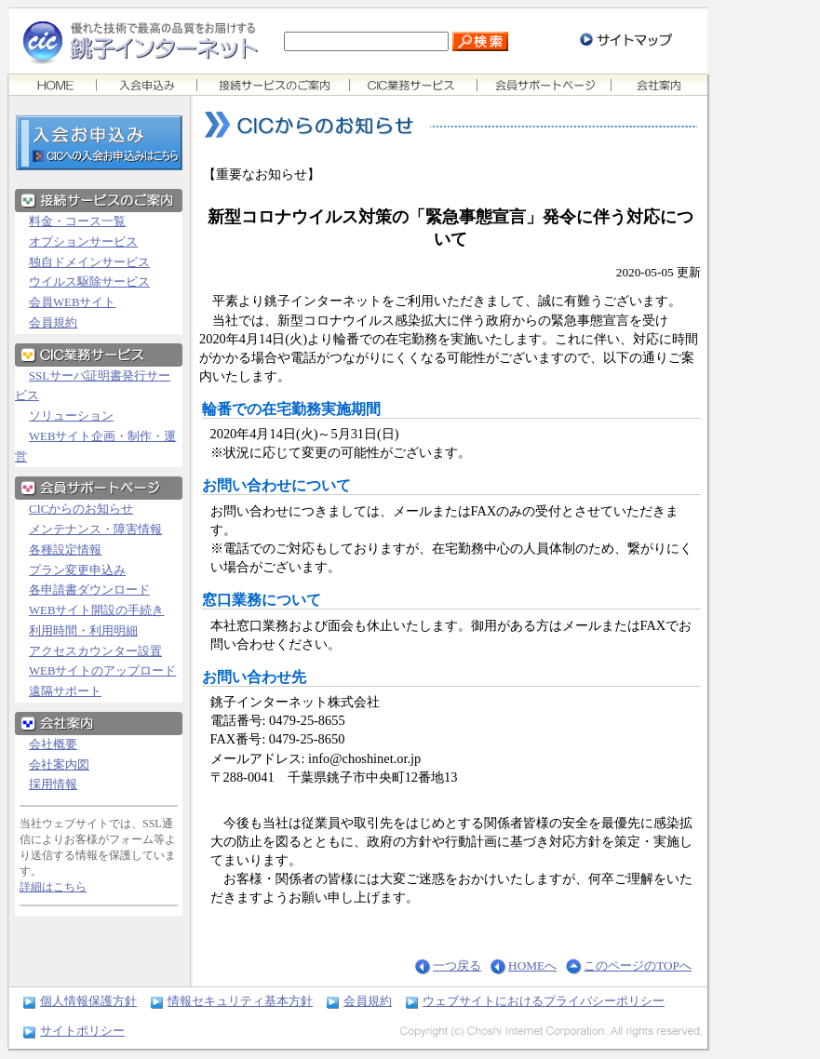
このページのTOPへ (638, 965)
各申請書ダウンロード (89, 590)
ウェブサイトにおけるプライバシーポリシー (544, 1001)
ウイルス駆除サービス (89, 281)
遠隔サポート (65, 691)
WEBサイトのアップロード (102, 670)
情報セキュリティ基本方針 (240, 1001)
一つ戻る (457, 965)
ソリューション (71, 415)
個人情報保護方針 (88, 1001)
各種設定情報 (65, 549)
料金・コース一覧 (77, 221)
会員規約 (53, 322)
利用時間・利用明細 (83, 630)
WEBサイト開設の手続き (96, 610)
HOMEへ (532, 965)
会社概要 (53, 744)
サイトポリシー (82, 1031)
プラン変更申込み (77, 570)
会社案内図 (59, 764)
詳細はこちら (53, 886)
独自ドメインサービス (89, 262)
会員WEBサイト (72, 302)
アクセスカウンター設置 (95, 651)
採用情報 (53, 784)
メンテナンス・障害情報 (95, 529)
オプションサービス (83, 241)
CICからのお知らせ (81, 509)
